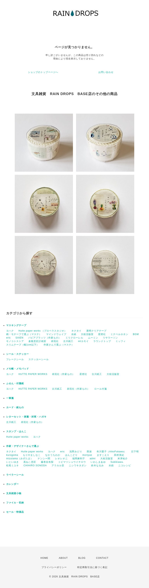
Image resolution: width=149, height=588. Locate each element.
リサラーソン (110, 337)
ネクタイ (76, 330)
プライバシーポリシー (54, 567)
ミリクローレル (74, 337)
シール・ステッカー (17, 354)
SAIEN (19, 337)
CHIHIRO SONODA (35, 465)
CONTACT (102, 558)
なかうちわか (52, 455)
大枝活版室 (87, 334)
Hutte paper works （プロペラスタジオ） (42, 330)
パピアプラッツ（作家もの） (44, 337)
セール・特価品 (15, 512)
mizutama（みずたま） (19, 458)
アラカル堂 (58, 465)
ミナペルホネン (119, 334)
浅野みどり (75, 451)
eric (8, 337)
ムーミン (93, 337)
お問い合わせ (105, 72)
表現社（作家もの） (63, 374)
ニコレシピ (124, 465)
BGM (136, 334)
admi (92, 458)
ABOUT (63, 558)
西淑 (89, 451)
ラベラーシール (15, 474)
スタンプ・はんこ (16, 431)
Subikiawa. (117, 462)
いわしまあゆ (98, 462)
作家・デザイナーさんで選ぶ (22, 446)
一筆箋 (10, 398)
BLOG (82, 558)
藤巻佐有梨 (47, 462)
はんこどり (71, 455)
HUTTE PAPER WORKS (32, 374)
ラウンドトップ (102, 341)
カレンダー (12, 484)
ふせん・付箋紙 (15, 383)
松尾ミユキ (12, 465)
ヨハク (10, 330)
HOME (44, 558)
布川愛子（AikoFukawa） (111, 451)
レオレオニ (61, 458)
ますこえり (103, 455)
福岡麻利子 (78, 458)
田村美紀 (119, 455)
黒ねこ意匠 (29, 462)
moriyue (87, 455)
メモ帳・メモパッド (17, 368)
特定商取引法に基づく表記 (92, 567)
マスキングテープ (16, 325)
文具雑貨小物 (13, 493)
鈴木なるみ (97, 465)
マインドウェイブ (56, 334)
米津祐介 (123, 458)
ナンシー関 (44, 458)
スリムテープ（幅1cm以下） (22, 344)
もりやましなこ (32, 455)
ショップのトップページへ (43, 72)
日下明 (135, 451)
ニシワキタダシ (78, 465)
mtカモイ (83, 341)
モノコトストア (15, 341)
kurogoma (12, 455)
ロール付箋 (100, 388)
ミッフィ (121, 341)
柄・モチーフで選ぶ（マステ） (24, 334)
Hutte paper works (17, 436)
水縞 (73, 334)
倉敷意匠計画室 (37, 341)
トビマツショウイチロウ (72, 462)
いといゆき (12, 462)
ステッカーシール (39, 359)
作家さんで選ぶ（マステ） (59, 344)
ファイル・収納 (15, 502)
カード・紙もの (15, 407)
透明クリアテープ (96, 330)
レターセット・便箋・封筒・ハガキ (26, 416)
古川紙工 (68, 341)
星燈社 (102, 334)
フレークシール (15, 359)
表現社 (55, 341)
